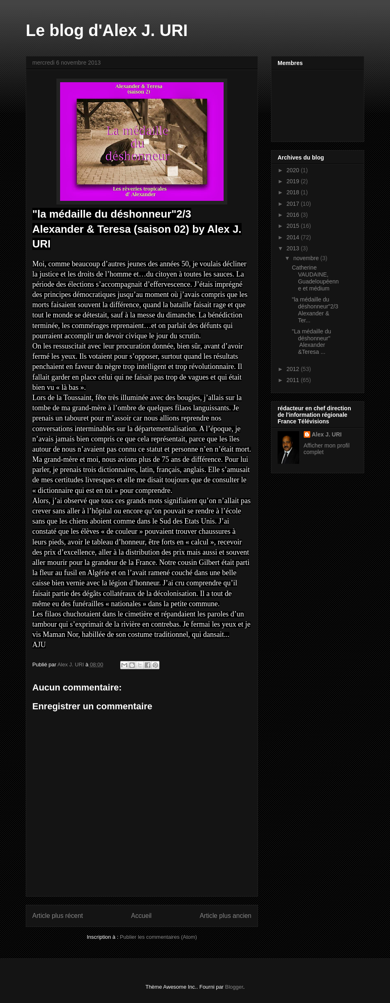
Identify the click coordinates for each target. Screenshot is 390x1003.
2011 (294, 380)
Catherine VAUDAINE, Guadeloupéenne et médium (315, 277)
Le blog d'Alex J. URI (107, 30)
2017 (294, 203)
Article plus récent (57, 915)
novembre (306, 258)
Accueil (141, 915)
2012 (294, 369)
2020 (294, 170)
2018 (294, 192)
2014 (294, 237)
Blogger (234, 987)
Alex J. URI (327, 434)
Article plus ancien (225, 915)
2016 (294, 214)
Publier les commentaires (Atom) (158, 937)
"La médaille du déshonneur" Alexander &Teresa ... (311, 341)
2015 (294, 226)
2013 (294, 248)
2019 (294, 181)
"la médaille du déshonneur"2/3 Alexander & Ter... (315, 309)
